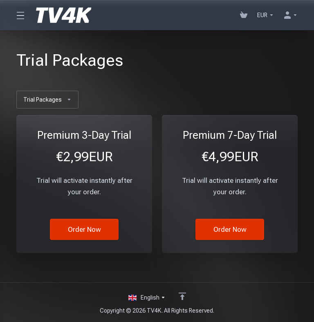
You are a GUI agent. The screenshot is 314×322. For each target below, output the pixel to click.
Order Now (84, 229)
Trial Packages (47, 99)
